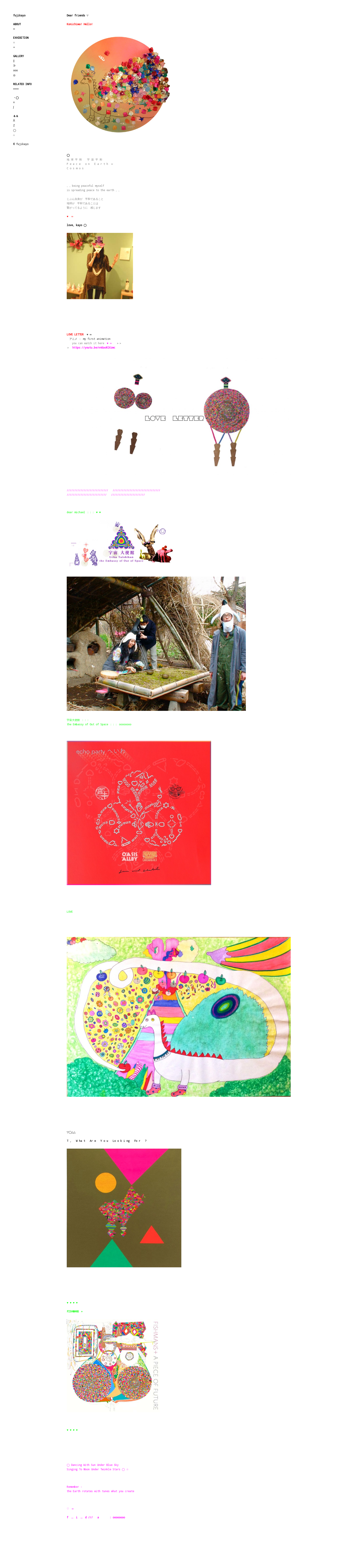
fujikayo (19, 15)
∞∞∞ (16, 88)
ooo (15, 70)
